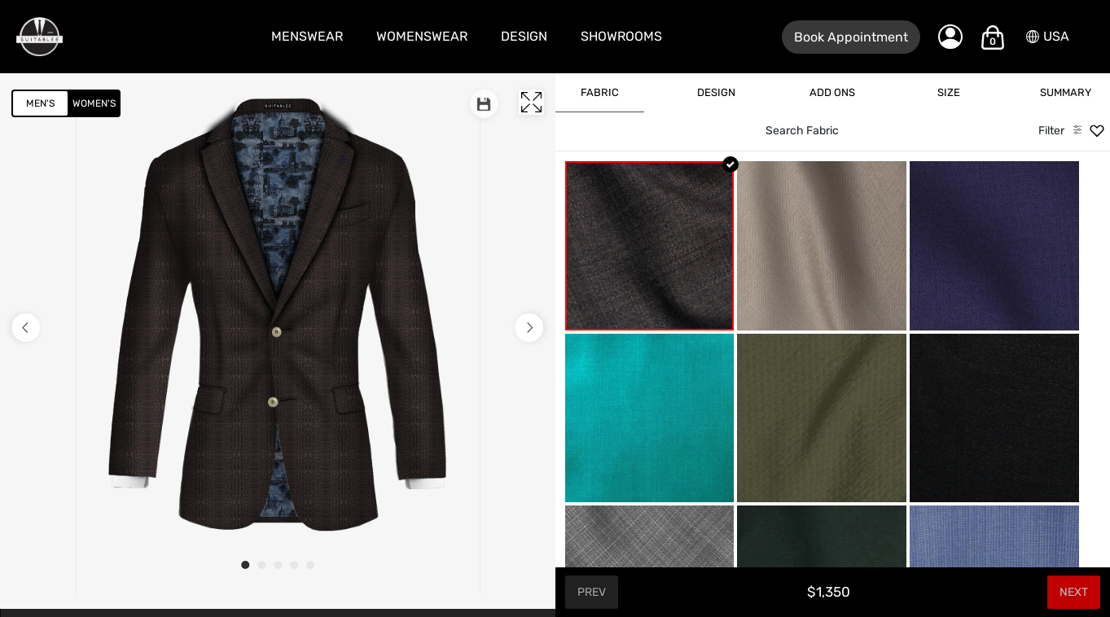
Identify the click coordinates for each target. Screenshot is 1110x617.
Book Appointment (851, 37)
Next (1074, 592)
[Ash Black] (994, 418)
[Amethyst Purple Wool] (994, 245)
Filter (1051, 131)
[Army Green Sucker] (821, 418)
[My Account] (950, 37)
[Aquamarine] (650, 418)
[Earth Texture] (650, 245)
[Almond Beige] (821, 245)
